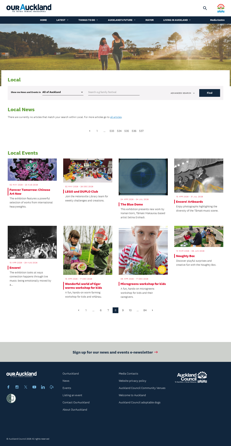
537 (141, 131)
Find (209, 93)
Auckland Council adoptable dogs (139, 402)
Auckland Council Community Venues (142, 388)
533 (112, 131)
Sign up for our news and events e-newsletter (115, 353)
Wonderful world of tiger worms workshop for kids (83, 286)
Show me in (26, 92)
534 (119, 131)
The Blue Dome (131, 204)
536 (134, 131)
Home (43, 19)
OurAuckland (71, 373)
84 (145, 310)
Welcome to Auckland (132, 395)
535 (126, 131)
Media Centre (217, 19)
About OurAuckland (75, 409)
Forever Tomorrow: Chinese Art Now (29, 192)
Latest (62, 19)
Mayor (149, 19)
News (66, 381)
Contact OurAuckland (76, 402)
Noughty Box (185, 256)
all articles (116, 117)
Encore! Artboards (189, 202)
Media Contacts (128, 373)
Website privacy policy (132, 381)
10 (130, 310)
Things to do (88, 19)
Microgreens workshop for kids (143, 284)
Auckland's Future (122, 19)
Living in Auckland (177, 19)
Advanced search (183, 93)
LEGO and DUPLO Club (81, 191)
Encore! (15, 268)
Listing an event (72, 395)
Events (67, 388)
